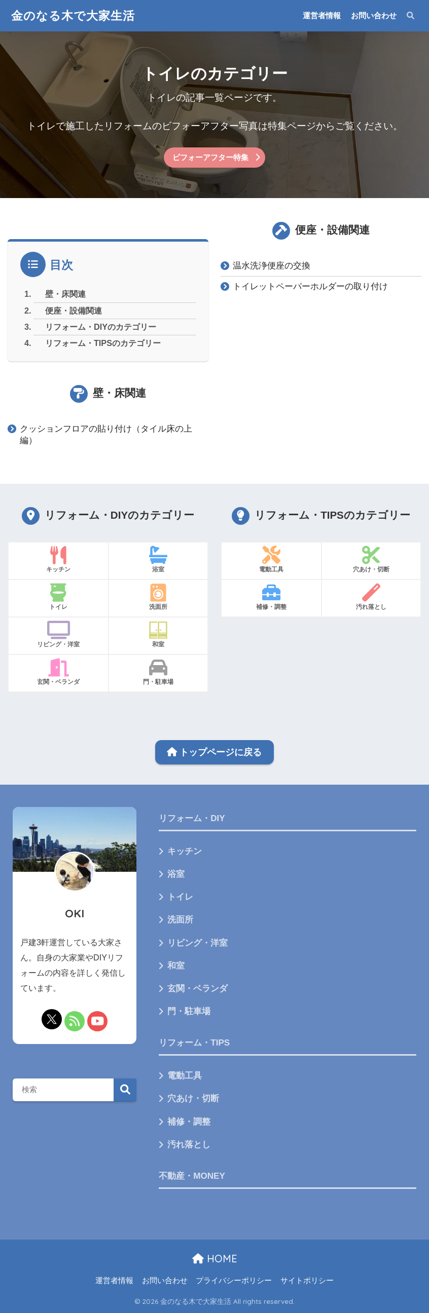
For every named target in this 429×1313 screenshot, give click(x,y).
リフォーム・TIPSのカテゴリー (103, 342)
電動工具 (184, 1075)
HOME (214, 1258)
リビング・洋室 (197, 943)
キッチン (184, 851)
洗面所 (180, 919)
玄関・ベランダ (197, 988)
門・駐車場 (188, 1011)
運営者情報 (322, 15)
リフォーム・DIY (192, 818)
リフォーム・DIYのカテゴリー (100, 326)
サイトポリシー (307, 1281)
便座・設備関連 (73, 310)
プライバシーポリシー (234, 1281)
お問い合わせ (374, 15)
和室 (176, 966)
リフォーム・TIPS (194, 1043)
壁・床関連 (65, 293)
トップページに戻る (214, 752)
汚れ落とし (188, 1144)
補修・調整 (188, 1122)
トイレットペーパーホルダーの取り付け (310, 286)
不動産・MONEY (192, 1176)
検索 (125, 1089)
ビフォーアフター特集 (210, 157)
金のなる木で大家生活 (73, 15)
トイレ (180, 897)
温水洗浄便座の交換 (271, 266)
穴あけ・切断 (193, 1098)
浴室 (176, 874)
